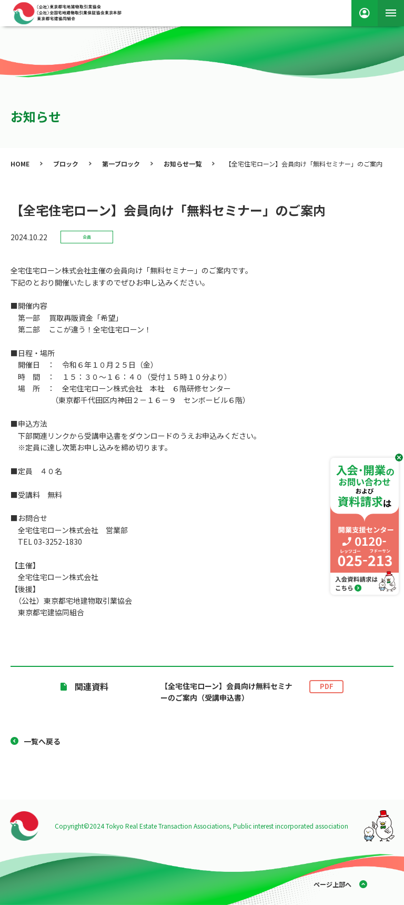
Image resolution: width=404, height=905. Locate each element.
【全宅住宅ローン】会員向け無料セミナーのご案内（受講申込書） (252, 692)
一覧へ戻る (42, 741)
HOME (20, 163)
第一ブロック (121, 163)
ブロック (65, 163)
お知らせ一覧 (182, 163)
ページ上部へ (332, 884)
